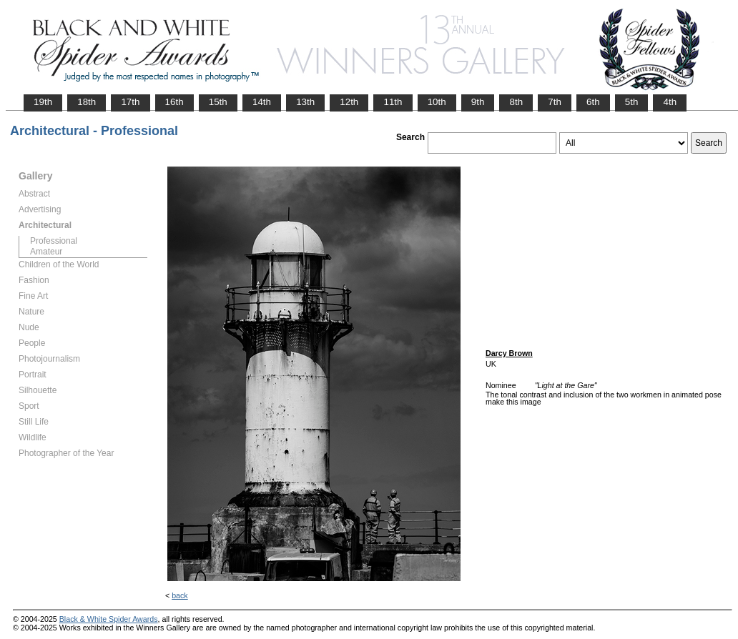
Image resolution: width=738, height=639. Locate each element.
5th (631, 101)
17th (130, 101)
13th (305, 101)
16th (174, 101)
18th (86, 101)
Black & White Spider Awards (108, 619)
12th (349, 101)
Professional (53, 241)
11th (392, 101)
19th (43, 101)
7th (554, 101)
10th (437, 101)
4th (669, 101)
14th (262, 101)
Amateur (46, 252)
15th (218, 101)
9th (478, 101)
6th (593, 101)
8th (516, 101)
